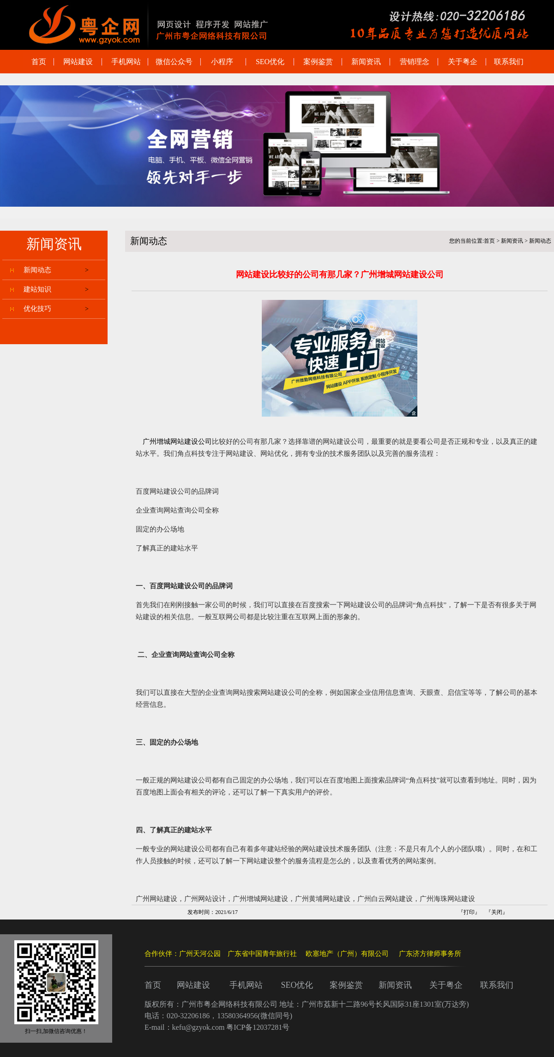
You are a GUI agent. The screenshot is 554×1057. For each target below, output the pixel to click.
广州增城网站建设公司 (177, 441)
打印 (469, 912)
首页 (489, 241)
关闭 (496, 912)
